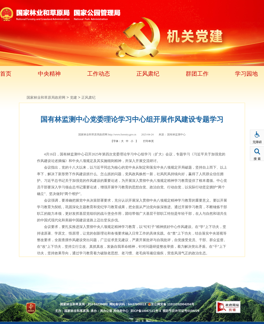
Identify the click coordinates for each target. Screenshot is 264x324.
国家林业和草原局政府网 (46, 97)
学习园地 (246, 73)
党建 (73, 97)
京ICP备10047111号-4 (145, 311)
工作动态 (98, 73)
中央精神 (49, 73)
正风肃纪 (147, 73)
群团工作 (197, 73)
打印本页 (148, 141)
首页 (5, 73)
